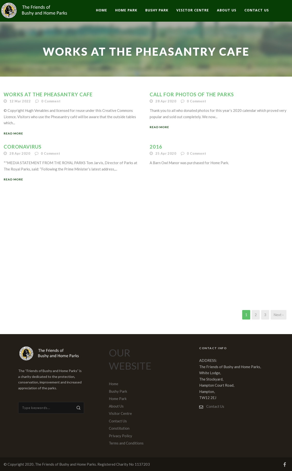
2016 (156, 147)
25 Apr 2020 (165, 153)
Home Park (126, 10)
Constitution (119, 428)
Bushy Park (156, 10)
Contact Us (256, 10)
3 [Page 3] (265, 314)
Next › (278, 314)
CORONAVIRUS (23, 147)
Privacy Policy (120, 436)
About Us (226, 10)
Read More (13, 133)
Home (101, 10)
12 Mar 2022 (20, 101)
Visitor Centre (192, 10)
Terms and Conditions (126, 443)
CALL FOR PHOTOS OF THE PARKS (192, 94)
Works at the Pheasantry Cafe (48, 94)
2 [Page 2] (256, 314)
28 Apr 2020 (165, 101)
